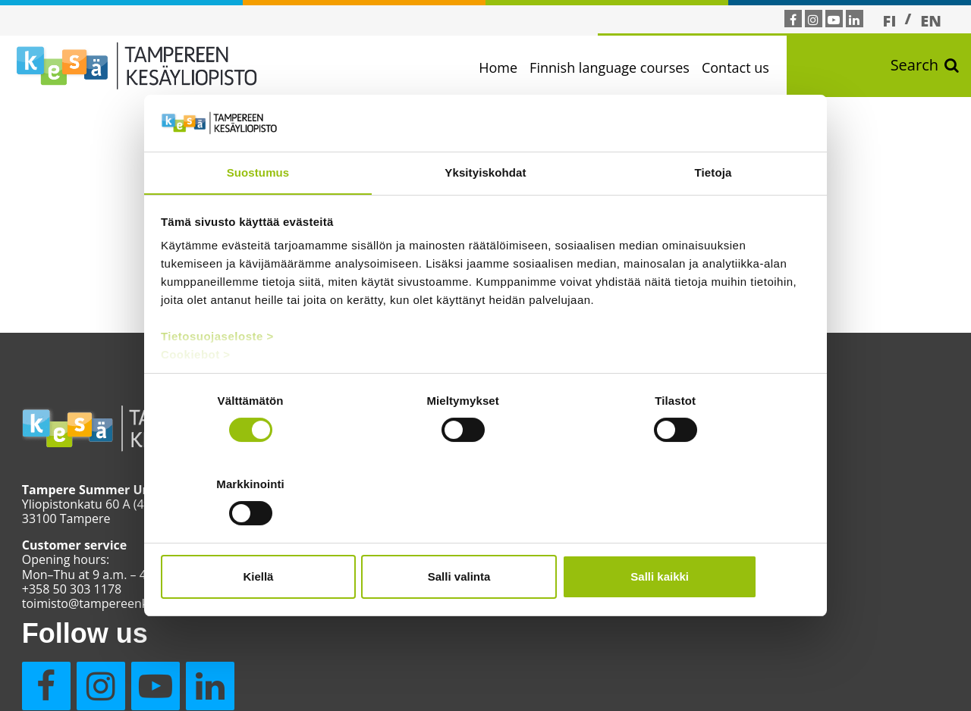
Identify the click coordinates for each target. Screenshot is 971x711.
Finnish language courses (619, 67)
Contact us (745, 67)
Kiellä (267, 534)
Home (508, 67)
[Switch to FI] (890, 20)
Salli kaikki (703, 534)
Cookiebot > (196, 398)
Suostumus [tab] (258, 215)
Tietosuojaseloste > (218, 380)
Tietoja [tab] (713, 215)
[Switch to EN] (931, 20)
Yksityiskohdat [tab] (485, 215)
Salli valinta (485, 534)
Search (925, 68)
